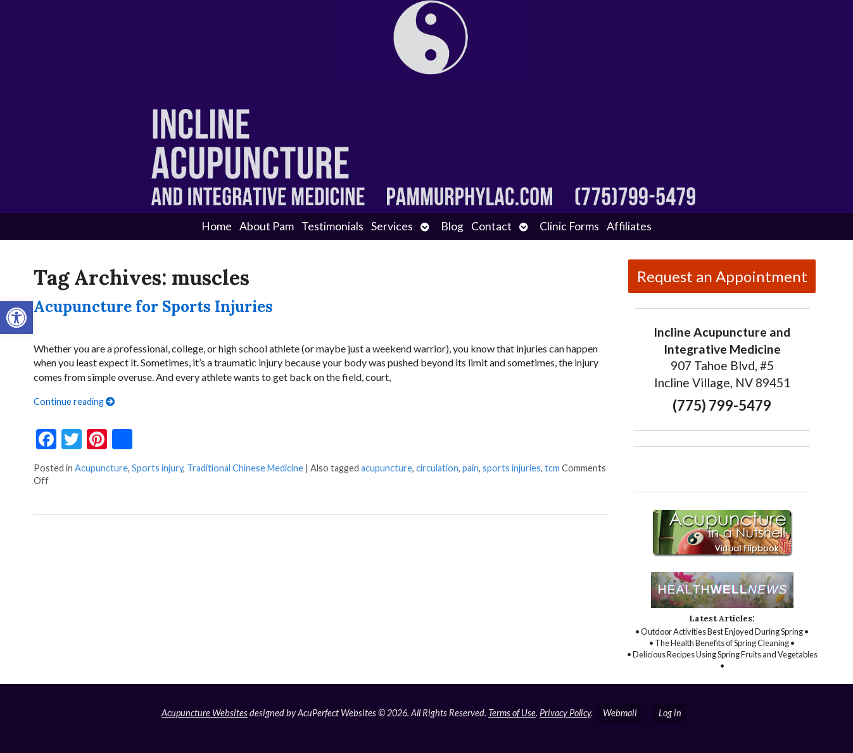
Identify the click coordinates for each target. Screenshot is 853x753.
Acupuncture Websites (204, 712)
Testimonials (332, 226)
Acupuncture (101, 468)
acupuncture (386, 468)
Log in (670, 712)
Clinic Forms (569, 226)
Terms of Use (512, 712)
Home (216, 226)
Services (392, 226)
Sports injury (157, 468)
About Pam (266, 226)
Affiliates (629, 226)
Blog (452, 226)
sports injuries (512, 468)
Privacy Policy (565, 712)
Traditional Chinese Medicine (245, 468)
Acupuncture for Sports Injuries (153, 306)
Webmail (619, 712)
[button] (16, 317)
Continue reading (74, 401)
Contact (491, 226)
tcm (552, 468)
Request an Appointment (722, 276)
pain (470, 468)
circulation (437, 468)
